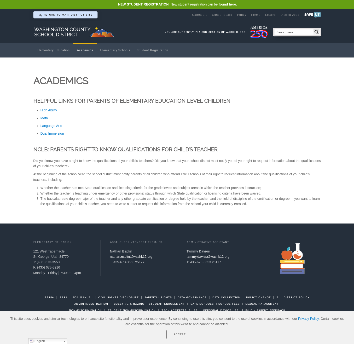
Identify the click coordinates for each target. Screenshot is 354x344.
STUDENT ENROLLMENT (167, 303)
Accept (180, 334)
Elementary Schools (115, 50)
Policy (241, 15)
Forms (255, 15)
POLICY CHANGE (258, 297)
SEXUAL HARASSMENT (262, 303)
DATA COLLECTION (226, 297)
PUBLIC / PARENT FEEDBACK (263, 310)
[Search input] (294, 32)
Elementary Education (53, 50)
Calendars (200, 15)
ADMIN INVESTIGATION (91, 303)
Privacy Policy (308, 319)
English (37, 341)
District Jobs (289, 15)
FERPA (49, 297)
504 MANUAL (83, 297)
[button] (312, 15)
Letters (270, 15)
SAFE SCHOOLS (202, 303)
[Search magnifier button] (316, 32)
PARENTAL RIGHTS (158, 297)
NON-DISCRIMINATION (85, 310)
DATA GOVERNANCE (192, 297)
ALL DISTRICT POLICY (293, 297)
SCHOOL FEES (229, 303)
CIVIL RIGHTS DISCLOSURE (118, 297)
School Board (222, 15)
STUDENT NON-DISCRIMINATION (132, 310)
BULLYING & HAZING (129, 303)
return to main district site (65, 15)
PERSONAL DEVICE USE (220, 310)
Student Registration (152, 50)
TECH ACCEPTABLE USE (179, 310)
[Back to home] (75, 32)
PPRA (63, 297)
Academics (85, 50)
